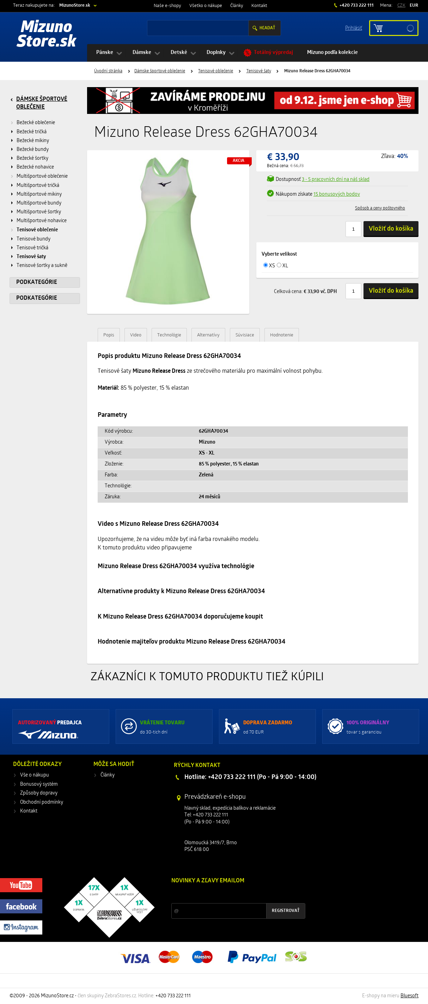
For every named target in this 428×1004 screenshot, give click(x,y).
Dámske (142, 52)
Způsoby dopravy (38, 793)
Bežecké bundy (33, 149)
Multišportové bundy (39, 203)
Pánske (104, 52)
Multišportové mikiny (39, 194)
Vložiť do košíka (391, 229)
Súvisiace (245, 335)
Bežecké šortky (32, 158)
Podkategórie (36, 282)
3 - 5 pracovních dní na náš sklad (335, 179)
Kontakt (259, 6)
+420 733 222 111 (356, 5)
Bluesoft (409, 996)
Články (236, 6)
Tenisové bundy (33, 239)
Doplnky (216, 52)
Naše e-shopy (167, 6)
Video (135, 335)
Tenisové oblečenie (215, 71)
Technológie (169, 335)
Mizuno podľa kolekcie (332, 52)
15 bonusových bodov (336, 194)
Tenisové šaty (258, 71)
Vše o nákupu (34, 775)
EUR (414, 5)
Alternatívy (208, 335)
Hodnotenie (281, 335)
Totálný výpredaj (273, 52)
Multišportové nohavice (42, 221)
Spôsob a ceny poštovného (380, 208)
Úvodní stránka (108, 71)
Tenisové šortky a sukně (42, 265)
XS (272, 266)
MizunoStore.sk (74, 5)
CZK (401, 5)
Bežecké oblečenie (36, 123)
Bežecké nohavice (35, 167)
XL (285, 266)
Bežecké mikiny (33, 141)
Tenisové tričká (32, 248)
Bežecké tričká (32, 132)
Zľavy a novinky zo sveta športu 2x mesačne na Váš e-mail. (232, 894)
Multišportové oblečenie (42, 176)
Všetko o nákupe (205, 6)
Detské (179, 52)
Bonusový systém (39, 784)
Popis (108, 335)
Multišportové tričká (38, 185)
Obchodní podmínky (41, 802)
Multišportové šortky (39, 212)
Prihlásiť (353, 27)
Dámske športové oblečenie (159, 71)
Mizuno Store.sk (46, 35)
